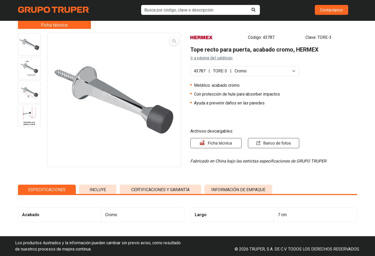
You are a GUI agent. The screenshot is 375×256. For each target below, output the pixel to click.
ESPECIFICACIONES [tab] (47, 232)
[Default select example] (244, 71)
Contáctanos (331, 10)
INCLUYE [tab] (98, 232)
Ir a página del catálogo (211, 57)
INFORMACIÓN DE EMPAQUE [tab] (238, 232)
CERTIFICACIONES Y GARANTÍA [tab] (160, 232)
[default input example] (200, 10)
